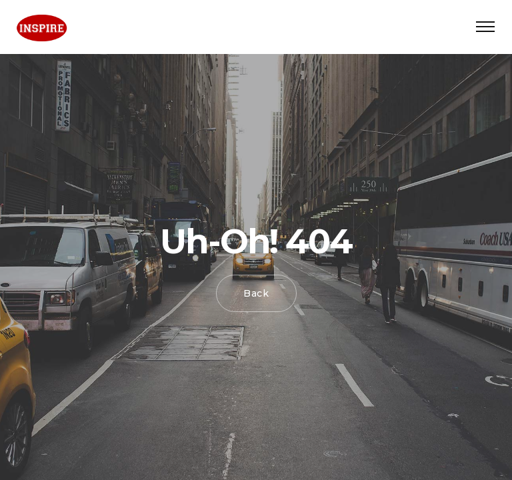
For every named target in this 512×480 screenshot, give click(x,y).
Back (256, 293)
